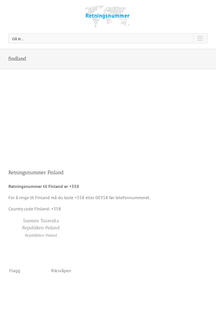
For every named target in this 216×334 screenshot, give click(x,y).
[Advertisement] (108, 111)
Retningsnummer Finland (36, 172)
